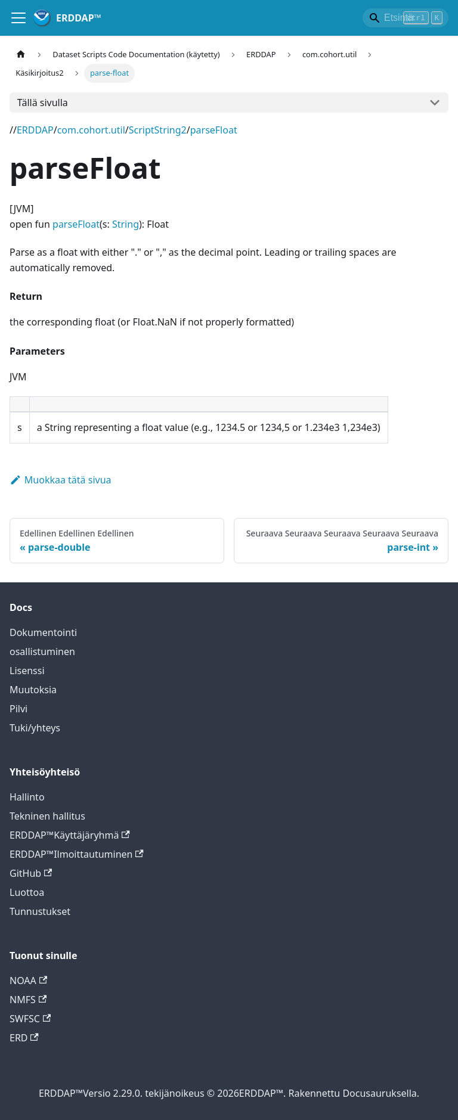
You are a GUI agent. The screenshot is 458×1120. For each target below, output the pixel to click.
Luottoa (27, 892)
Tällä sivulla (42, 102)
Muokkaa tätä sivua (61, 479)
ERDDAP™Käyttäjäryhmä (70, 835)
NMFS (28, 999)
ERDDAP (35, 129)
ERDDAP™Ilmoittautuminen (77, 854)
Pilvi (18, 708)
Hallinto (27, 796)
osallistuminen (42, 651)
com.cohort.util (91, 129)
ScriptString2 (158, 129)
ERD (24, 1037)
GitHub (31, 873)
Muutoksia (33, 689)
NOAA (28, 980)
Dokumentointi (43, 632)
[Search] (405, 17)
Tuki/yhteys (35, 727)
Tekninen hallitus (47, 816)
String (125, 224)
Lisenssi (27, 670)
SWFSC (30, 1018)
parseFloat (213, 129)
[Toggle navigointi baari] (18, 18)
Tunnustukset (40, 911)
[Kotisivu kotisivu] (21, 54)
